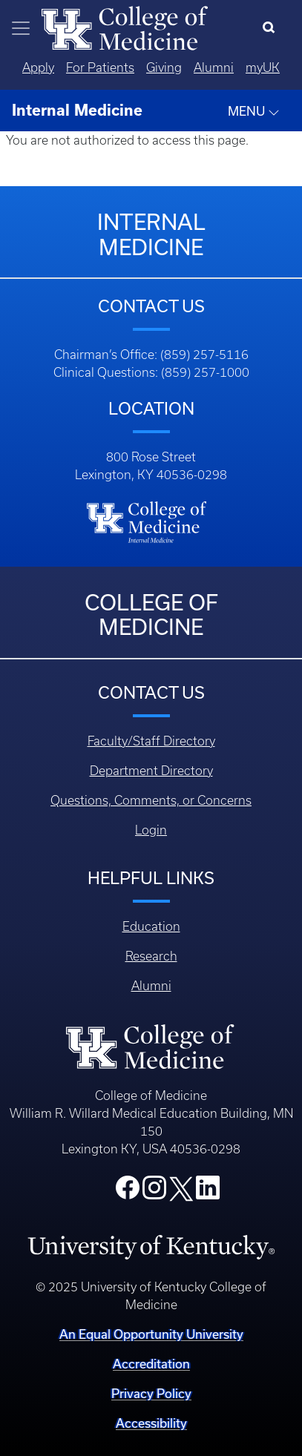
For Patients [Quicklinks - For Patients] (100, 67)
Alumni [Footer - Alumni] (151, 985)
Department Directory (151, 770)
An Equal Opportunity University (151, 1334)
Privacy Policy (151, 1393)
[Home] (125, 26)
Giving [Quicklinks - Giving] (164, 67)
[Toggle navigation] (21, 28)
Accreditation (151, 1364)
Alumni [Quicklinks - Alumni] (214, 67)
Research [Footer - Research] (151, 956)
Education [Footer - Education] (151, 926)
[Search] (272, 28)
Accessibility (151, 1423)
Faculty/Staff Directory (151, 741)
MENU (254, 111)
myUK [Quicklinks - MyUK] (263, 67)
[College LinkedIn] (208, 1192)
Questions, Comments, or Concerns (151, 800)
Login (151, 830)
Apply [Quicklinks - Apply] (38, 67)
